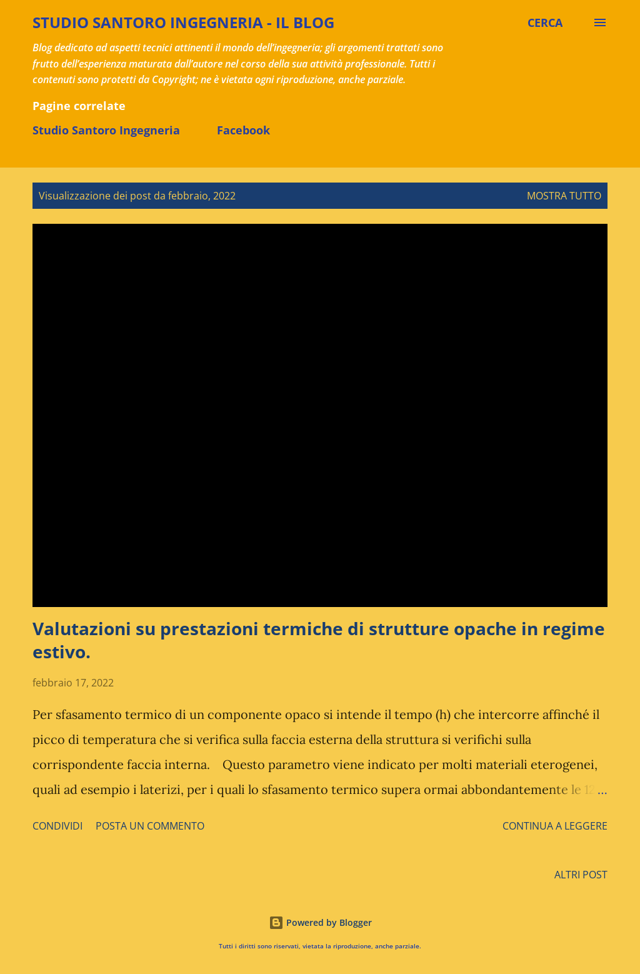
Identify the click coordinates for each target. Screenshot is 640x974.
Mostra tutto (564, 196)
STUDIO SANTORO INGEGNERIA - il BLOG (183, 22)
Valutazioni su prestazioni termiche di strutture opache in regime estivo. (318, 639)
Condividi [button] (57, 826)
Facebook (243, 130)
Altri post (581, 874)
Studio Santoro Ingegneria (106, 130)
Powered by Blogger (320, 922)
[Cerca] (545, 22)
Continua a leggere (555, 826)
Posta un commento (150, 826)
